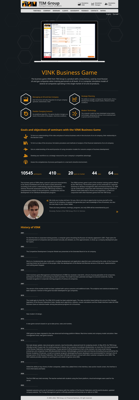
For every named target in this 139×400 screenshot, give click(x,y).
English (108, 14)
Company (46, 11)
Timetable (37, 11)
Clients (65, 11)
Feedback (85, 11)
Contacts (94, 11)
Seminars (56, 11)
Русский (115, 14)
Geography (74, 11)
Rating (103, 11)
